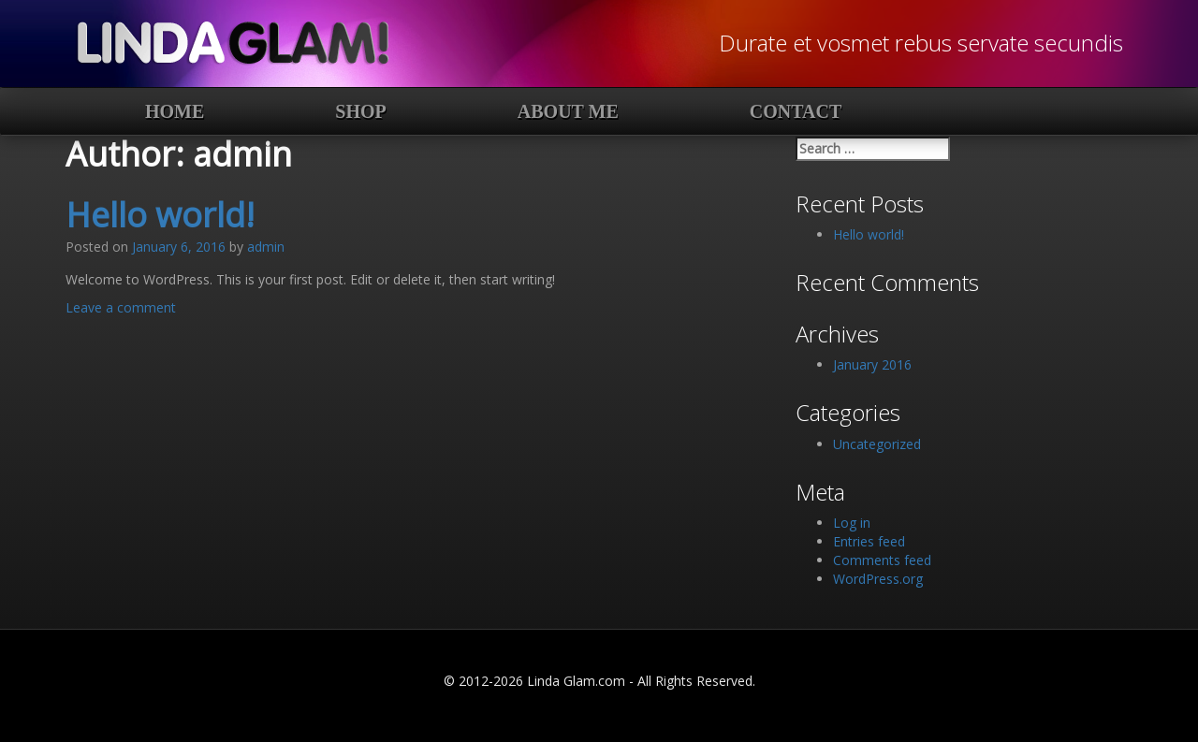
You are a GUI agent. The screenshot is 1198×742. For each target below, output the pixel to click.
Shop (360, 111)
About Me (568, 111)
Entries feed (869, 541)
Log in (851, 522)
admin (266, 246)
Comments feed (882, 560)
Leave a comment (121, 307)
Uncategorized (877, 444)
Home (174, 111)
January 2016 (872, 364)
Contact (796, 111)
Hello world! (160, 215)
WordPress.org (878, 579)
